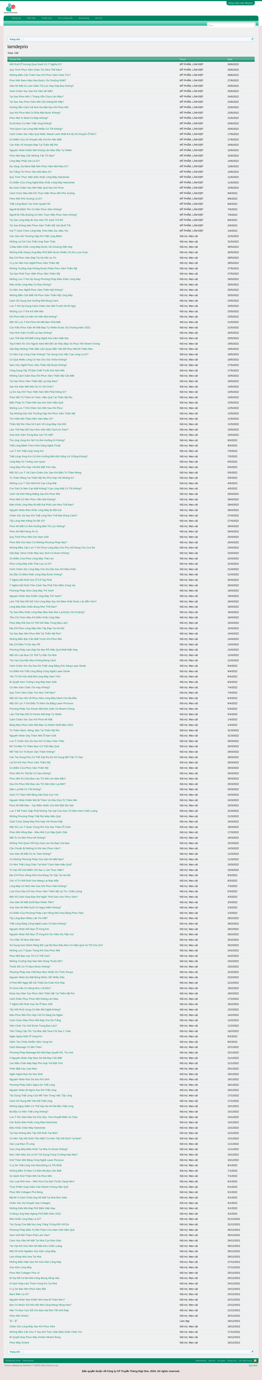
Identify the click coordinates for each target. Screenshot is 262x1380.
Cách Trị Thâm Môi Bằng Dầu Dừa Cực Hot (33, 794)
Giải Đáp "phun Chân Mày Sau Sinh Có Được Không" (39, 553)
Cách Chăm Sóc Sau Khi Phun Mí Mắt (30, 719)
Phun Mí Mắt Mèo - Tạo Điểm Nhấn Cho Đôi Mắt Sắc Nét (41, 805)
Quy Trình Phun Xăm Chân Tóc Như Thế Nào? (35, 69)
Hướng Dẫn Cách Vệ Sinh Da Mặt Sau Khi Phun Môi (38, 107)
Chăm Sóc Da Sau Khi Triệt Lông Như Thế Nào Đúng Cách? (43, 515)
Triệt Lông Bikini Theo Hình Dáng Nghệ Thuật (34, 445)
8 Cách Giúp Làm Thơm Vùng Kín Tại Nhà (33, 1283)
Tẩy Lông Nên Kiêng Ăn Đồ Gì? (27, 520)
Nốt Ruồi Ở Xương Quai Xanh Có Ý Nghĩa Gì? (35, 64)
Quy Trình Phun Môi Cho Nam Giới (29, 536)
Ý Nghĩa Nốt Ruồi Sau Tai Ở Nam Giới (30, 1004)
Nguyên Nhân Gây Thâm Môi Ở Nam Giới (32, 735)
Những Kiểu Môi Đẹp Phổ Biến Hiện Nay (32, 1208)
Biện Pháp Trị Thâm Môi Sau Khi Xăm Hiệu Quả (36, 402)
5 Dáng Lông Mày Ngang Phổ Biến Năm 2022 (35, 1213)
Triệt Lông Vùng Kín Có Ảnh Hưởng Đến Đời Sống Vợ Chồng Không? (48, 456)
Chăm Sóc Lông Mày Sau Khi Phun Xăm (32, 1326)
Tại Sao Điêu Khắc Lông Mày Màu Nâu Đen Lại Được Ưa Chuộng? (47, 612)
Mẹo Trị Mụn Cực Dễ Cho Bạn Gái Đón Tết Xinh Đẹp (39, 1310)
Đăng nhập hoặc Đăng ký (241, 3)
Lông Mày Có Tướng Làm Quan (27, 461)
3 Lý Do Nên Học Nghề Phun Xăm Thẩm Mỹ (34, 262)
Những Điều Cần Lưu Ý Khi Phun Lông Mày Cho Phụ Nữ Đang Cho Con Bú (52, 547)
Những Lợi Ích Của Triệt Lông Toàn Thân (32, 241)
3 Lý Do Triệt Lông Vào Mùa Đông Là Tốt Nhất (35, 1165)
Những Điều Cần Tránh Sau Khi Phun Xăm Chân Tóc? (40, 74)
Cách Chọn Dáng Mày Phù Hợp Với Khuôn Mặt (35, 821)
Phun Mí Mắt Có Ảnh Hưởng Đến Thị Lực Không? (37, 526)
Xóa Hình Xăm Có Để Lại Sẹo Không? (30, 332)
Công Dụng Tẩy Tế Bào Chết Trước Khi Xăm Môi (36, 370)
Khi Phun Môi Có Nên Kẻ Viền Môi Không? (33, 316)
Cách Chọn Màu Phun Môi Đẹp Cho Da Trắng (35, 1020)
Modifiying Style (12, 1360)
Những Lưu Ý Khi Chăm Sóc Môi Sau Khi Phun (36, 408)
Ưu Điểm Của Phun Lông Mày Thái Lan (31, 558)
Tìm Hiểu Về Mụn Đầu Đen (24, 939)
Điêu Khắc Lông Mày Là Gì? (25, 1218)
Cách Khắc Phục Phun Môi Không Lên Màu (33, 998)
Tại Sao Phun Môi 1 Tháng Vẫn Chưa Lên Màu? (36, 96)
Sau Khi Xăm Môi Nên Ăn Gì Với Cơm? (31, 386)
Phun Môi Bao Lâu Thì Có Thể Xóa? (29, 955)
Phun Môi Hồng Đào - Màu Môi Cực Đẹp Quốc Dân (38, 832)
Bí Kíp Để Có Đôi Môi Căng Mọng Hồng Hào (34, 1278)
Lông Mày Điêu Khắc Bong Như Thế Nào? (33, 606)
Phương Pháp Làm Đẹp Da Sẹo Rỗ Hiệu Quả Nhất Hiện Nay (43, 649)
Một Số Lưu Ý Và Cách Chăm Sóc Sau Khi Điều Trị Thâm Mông (45, 472)
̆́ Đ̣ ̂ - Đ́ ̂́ (13, 1321)
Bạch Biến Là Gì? (19, 1294)
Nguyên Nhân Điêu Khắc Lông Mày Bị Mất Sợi (35, 510)
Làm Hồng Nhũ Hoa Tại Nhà (25, 1256)
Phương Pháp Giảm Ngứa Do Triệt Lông (32, 1084)
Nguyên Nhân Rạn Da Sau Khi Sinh (29, 1079)
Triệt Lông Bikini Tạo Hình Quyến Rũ (29, 203)
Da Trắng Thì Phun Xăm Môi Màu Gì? (30, 171)
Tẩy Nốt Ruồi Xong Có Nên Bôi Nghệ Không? (35, 1009)
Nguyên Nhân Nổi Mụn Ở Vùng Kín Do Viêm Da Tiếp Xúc (41, 934)
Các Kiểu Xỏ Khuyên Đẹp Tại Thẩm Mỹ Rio (33, 144)
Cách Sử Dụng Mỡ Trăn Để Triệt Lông (30, 1100)
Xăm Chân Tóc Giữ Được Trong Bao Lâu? (33, 1025)
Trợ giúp (221, 1360)
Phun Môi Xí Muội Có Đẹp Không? (28, 117)
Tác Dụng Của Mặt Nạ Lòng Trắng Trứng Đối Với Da (39, 1224)
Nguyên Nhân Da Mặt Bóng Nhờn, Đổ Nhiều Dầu (36, 977)
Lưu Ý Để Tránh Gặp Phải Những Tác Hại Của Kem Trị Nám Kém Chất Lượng (53, 810)
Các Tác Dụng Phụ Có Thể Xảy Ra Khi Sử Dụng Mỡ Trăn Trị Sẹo (46, 757)
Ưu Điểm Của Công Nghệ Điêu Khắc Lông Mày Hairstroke (41, 182)
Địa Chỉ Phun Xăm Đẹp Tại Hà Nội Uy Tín (32, 257)
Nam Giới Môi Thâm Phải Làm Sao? (29, 1235)
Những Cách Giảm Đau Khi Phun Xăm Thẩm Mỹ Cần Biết (41, 375)
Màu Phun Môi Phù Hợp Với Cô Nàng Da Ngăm (36, 1015)
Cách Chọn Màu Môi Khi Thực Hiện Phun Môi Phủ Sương (42, 193)
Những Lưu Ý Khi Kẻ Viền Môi (26, 311)
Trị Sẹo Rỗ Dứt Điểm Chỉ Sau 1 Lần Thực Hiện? (36, 869)
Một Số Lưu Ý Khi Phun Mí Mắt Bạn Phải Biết (34, 322)
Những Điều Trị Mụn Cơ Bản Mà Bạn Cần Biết (35, 1170)
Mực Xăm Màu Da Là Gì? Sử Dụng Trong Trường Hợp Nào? (43, 1154)
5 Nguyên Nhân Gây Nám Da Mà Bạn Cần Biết (35, 1057)
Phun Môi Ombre (18, 1315)
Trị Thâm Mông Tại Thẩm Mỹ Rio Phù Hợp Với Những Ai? (41, 477)
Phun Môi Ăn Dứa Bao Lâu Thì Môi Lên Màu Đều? (37, 778)
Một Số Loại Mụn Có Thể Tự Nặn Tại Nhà (32, 655)
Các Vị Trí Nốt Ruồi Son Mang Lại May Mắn (34, 880)
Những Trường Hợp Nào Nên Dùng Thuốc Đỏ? (35, 961)
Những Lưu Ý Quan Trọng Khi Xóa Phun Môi (34, 950)
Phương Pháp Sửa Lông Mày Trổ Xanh (31, 590)
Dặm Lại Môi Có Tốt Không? (25, 789)
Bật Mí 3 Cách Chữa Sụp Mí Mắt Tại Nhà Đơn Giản (38, 1197)
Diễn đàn (31, 18)
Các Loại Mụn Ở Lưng (21, 1143)
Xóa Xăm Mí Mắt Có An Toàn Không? (30, 853)
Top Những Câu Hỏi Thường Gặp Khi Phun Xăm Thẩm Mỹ (42, 413)
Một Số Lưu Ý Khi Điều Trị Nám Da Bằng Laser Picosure (41, 703)
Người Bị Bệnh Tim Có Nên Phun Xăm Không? (35, 209)
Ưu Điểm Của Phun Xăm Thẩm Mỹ (28, 767)
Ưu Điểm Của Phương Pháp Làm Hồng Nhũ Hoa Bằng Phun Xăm (46, 912)
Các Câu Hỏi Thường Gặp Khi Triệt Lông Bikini (35, 236)
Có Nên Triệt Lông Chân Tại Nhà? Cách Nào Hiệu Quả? (40, 864)
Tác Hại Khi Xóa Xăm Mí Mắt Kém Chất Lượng (35, 1245)
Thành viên (46, 18)
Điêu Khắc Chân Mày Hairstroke (27, 1127)
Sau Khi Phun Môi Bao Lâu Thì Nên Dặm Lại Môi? (37, 784)
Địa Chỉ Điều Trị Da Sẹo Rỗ (24, 644)
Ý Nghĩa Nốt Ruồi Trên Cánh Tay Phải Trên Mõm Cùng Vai (42, 585)
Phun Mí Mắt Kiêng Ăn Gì (23, 531)
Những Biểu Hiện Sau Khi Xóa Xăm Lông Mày (35, 1261)
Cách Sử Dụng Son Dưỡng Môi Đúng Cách (33, 300)
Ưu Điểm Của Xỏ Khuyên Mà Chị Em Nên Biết (35, 139)
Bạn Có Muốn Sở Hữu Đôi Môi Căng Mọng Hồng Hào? (40, 1304)
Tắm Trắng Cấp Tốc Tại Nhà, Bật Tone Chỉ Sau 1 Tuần (40, 1031)
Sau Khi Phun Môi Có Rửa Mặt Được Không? (35, 112)
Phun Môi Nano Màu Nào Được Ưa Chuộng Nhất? (37, 80)
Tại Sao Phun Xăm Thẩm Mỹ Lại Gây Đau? (33, 381)
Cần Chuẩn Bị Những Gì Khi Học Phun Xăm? (34, 848)
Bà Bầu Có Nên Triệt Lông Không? (28, 1111)
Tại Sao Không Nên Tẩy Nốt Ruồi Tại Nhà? (33, 1133)
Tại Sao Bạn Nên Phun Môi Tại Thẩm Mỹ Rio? (35, 633)
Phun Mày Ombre (19, 1342)
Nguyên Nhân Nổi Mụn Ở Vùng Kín (29, 929)
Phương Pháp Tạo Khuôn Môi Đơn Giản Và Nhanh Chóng (41, 708)
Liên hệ (98, 18)
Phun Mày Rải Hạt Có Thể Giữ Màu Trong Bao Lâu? (38, 622)
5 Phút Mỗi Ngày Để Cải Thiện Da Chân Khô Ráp (37, 982)
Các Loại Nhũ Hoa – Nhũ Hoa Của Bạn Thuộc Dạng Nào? (42, 1181)
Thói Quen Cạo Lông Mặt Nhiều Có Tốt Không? (36, 128)
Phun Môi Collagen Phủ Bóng (26, 1192)
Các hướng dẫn (65, 18)
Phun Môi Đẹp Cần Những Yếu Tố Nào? (32, 155)
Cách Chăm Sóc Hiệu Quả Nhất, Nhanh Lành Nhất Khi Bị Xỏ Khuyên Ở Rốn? (52, 134)
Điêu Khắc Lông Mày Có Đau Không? (30, 284)
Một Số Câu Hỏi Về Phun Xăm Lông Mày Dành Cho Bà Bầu (43, 698)
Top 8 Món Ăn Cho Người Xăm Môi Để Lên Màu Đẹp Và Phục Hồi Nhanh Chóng (54, 343)
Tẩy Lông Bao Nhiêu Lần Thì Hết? (28, 918)
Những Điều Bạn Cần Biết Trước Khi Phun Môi (35, 639)
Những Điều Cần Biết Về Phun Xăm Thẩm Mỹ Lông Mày (40, 295)
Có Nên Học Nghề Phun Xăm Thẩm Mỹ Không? (36, 289)
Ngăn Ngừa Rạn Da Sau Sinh (26, 1074)
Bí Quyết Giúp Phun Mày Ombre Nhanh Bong (34, 1337)
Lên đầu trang (245, 1360)
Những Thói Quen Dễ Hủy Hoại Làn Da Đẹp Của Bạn (39, 843)
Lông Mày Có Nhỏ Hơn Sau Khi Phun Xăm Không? (38, 886)
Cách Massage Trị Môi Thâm (25, 1047)
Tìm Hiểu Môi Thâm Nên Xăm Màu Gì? (31, 418)
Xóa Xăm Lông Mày (20, 1267)
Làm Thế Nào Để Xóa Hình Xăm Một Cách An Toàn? (38, 429)
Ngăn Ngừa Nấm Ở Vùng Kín (25, 1036)
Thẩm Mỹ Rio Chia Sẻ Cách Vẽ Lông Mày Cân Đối (37, 424)
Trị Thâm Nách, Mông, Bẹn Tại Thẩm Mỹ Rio (34, 730)
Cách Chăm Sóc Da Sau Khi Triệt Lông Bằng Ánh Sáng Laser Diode (47, 665)
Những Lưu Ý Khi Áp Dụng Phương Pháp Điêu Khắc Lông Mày (44, 279)
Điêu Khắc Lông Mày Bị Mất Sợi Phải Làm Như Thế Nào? (41, 504)
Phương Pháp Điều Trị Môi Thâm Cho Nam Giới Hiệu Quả (41, 1229)
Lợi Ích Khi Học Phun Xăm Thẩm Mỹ (29, 762)
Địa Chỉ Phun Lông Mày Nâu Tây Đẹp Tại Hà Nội (36, 628)
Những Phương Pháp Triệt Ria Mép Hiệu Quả (35, 816)
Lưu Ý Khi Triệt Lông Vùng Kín (26, 451)
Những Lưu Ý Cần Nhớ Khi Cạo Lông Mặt (32, 483)
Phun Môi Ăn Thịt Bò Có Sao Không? (30, 773)
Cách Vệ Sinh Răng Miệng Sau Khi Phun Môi (34, 493)
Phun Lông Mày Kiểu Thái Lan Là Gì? (30, 563)
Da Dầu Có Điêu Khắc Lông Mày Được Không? (35, 574)
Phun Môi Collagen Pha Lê (24, 1272)
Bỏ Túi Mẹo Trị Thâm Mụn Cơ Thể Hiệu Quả (34, 746)
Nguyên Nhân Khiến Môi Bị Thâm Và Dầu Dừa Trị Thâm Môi (43, 800)
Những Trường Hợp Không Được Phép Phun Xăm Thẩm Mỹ (43, 268)
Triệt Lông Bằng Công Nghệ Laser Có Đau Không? (37, 923)
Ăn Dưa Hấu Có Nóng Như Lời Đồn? (30, 988)
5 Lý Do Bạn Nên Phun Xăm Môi (27, 1288)
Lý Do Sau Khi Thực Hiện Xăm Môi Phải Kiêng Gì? (37, 391)
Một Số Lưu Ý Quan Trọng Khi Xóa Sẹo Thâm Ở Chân (40, 827)
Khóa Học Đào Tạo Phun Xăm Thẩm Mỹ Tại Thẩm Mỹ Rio (41, 993)
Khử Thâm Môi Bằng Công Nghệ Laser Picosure (36, 1160)
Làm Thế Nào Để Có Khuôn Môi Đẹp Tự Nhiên (35, 714)
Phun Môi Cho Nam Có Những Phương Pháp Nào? (38, 542)
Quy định (253, 1365)
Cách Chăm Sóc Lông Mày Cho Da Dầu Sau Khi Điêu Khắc (42, 569)
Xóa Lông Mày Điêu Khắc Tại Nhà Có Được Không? (38, 1149)
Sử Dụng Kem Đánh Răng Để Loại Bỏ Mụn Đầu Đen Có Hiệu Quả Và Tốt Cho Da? (56, 945)
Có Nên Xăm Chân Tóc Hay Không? (29, 687)
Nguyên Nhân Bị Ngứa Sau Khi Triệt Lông (32, 1090)
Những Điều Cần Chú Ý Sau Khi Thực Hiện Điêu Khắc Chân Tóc (45, 1331)
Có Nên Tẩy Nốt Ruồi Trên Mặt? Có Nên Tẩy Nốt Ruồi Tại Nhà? (45, 1138)
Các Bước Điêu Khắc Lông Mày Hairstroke (33, 1122)
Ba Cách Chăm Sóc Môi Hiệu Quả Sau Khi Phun (36, 187)
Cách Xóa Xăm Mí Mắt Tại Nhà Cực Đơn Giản (35, 1240)
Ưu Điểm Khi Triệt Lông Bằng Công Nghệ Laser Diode (39, 671)
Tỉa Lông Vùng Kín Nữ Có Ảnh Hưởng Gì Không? (37, 440)
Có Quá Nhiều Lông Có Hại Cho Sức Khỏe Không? (38, 359)
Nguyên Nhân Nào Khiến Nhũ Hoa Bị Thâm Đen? (37, 1299)
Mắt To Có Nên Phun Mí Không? (27, 837)
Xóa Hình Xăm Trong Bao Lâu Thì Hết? (31, 434)
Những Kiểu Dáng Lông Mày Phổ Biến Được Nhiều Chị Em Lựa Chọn (48, 252)
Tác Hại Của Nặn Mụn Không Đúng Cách (32, 660)
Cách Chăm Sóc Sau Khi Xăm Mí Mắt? (31, 91)
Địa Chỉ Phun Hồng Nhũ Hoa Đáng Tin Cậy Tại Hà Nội (40, 875)
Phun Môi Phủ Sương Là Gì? (25, 198)
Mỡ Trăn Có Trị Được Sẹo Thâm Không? (32, 751)
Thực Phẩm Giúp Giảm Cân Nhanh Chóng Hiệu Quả (38, 1186)
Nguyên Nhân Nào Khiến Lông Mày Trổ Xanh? (35, 596)
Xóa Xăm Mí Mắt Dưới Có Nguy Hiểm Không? (35, 907)
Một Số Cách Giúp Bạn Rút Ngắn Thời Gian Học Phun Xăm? (43, 896)
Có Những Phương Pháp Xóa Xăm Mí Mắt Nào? (36, 859)
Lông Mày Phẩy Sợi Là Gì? (24, 160)
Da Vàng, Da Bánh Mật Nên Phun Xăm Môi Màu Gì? (38, 166)
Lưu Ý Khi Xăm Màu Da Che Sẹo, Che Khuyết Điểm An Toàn (43, 1117)
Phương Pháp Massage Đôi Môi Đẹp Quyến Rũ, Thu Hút (41, 1052)
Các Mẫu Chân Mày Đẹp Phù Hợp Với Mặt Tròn (36, 1063)
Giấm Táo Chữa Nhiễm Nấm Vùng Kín (30, 1041)
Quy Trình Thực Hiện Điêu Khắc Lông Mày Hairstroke (39, 177)
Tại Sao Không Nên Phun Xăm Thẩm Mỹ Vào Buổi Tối (40, 225)
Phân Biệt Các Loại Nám (23, 1068)
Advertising (84, 18)
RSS (255, 1360)
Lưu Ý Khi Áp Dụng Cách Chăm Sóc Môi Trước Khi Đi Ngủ (42, 305)
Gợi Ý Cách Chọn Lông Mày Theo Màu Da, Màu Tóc (38, 230)
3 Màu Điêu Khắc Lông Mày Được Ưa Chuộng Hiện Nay (40, 246)
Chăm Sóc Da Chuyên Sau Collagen (29, 1203)
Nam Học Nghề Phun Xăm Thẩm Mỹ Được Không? (38, 365)
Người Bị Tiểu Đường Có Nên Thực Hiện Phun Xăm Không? (43, 214)
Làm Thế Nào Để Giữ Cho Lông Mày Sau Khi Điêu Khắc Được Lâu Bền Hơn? (52, 601)
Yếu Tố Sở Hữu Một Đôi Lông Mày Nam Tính (34, 676)
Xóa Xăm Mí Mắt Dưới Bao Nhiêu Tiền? (31, 902)
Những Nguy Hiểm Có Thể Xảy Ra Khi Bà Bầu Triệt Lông (41, 1106)
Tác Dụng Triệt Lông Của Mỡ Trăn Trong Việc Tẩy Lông (40, 1095)
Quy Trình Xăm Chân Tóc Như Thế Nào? (32, 692)
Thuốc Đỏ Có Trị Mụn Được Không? (29, 966)
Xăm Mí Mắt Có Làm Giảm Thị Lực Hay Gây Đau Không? (41, 85)
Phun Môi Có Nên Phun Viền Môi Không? (32, 499)
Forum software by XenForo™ (31, 1365)
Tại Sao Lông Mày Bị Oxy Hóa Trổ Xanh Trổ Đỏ (36, 220)
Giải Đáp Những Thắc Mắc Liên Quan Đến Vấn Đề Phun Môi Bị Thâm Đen (51, 348)
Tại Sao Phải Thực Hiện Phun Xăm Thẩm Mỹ (34, 273)
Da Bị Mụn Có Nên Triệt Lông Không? (30, 123)
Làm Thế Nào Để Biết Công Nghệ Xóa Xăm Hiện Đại (38, 338)
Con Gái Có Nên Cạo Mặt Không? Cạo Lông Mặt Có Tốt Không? (45, 488)
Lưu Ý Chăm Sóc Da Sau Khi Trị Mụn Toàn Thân (36, 741)
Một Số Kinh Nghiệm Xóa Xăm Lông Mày (32, 1251)
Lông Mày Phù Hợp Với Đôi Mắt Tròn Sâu (32, 467)
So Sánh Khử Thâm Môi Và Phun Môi (30, 1175)
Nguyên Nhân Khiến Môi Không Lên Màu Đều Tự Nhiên (40, 150)
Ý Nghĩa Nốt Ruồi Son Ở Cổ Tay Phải (30, 579)
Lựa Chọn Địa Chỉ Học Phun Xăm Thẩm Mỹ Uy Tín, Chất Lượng (45, 891)
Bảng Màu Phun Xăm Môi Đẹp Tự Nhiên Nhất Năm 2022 (41, 724)
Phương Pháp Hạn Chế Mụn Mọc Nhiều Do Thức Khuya (41, 972)
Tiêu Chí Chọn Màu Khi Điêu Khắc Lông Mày (34, 617)
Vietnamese (28, 1360)
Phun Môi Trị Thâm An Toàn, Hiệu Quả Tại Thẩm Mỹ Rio (40, 397)
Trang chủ (16, 18)
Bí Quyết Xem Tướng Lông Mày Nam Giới (33, 681)
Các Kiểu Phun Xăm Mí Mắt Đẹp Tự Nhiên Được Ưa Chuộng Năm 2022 (49, 327)
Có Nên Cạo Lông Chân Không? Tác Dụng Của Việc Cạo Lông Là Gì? (48, 354)
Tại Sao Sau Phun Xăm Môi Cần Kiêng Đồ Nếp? (36, 101)
